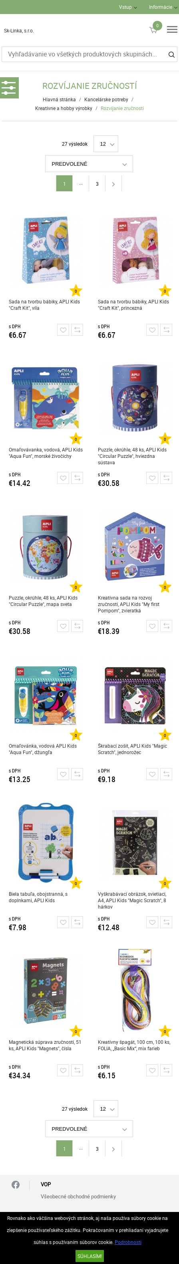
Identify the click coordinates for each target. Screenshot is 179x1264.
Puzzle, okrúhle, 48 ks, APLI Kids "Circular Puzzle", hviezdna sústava (132, 455)
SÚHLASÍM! (90, 1256)
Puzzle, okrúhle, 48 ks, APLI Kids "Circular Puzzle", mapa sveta (43, 600)
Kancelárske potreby (106, 99)
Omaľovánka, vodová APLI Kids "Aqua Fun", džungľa (43, 748)
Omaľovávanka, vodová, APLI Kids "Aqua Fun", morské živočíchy (46, 452)
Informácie (160, 7)
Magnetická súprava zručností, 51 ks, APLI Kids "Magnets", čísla (45, 1045)
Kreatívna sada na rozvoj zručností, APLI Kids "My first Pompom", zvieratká (128, 604)
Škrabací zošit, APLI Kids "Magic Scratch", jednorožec (132, 748)
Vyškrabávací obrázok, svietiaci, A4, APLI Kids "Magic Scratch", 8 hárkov (132, 900)
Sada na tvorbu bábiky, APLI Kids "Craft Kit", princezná (133, 304)
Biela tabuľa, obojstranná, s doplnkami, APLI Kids (38, 897)
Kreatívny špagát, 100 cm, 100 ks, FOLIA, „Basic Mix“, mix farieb (134, 1045)
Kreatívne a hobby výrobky (63, 108)
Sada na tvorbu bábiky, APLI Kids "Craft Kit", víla (44, 304)
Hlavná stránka (59, 99)
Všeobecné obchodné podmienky (78, 1196)
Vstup (125, 7)
